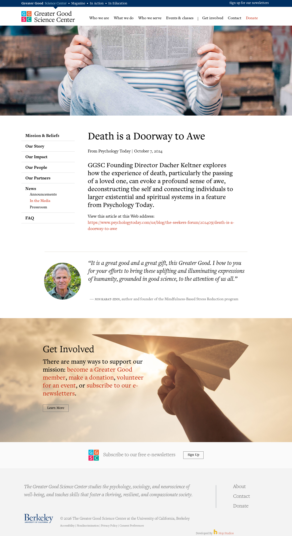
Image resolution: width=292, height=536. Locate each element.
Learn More (55, 408)
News (30, 188)
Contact (234, 18)
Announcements (43, 195)
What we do (124, 18)
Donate (252, 18)
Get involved (212, 18)
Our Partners (38, 178)
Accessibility (67, 525)
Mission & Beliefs (42, 135)
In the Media (40, 201)
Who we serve (149, 18)
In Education (117, 4)
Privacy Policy (109, 525)
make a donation (91, 378)
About (239, 487)
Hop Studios (223, 533)
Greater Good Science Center (48, 16)
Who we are (99, 18)
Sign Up (193, 455)
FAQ (29, 217)
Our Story (34, 146)
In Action (97, 4)
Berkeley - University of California (38, 518)
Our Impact (36, 156)
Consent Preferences (132, 525)
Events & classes (179, 18)
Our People (36, 167)
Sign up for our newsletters (249, 3)
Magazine (78, 4)
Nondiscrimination (88, 525)
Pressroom (38, 207)
